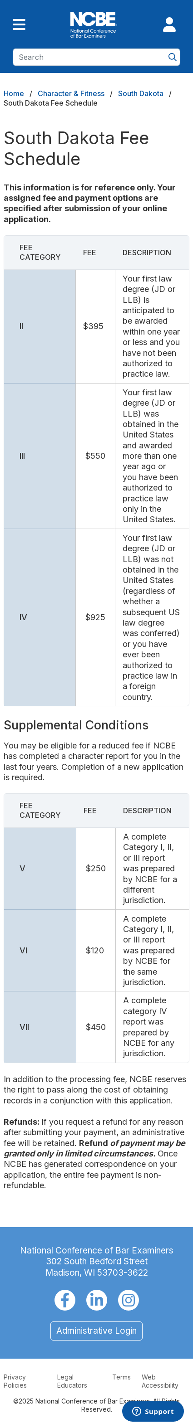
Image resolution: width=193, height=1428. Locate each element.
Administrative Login (96, 1331)
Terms (121, 1377)
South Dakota (140, 93)
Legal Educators (72, 1381)
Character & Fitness (71, 93)
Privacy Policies (15, 1381)
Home (14, 93)
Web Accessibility (160, 1381)
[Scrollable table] (96, 470)
